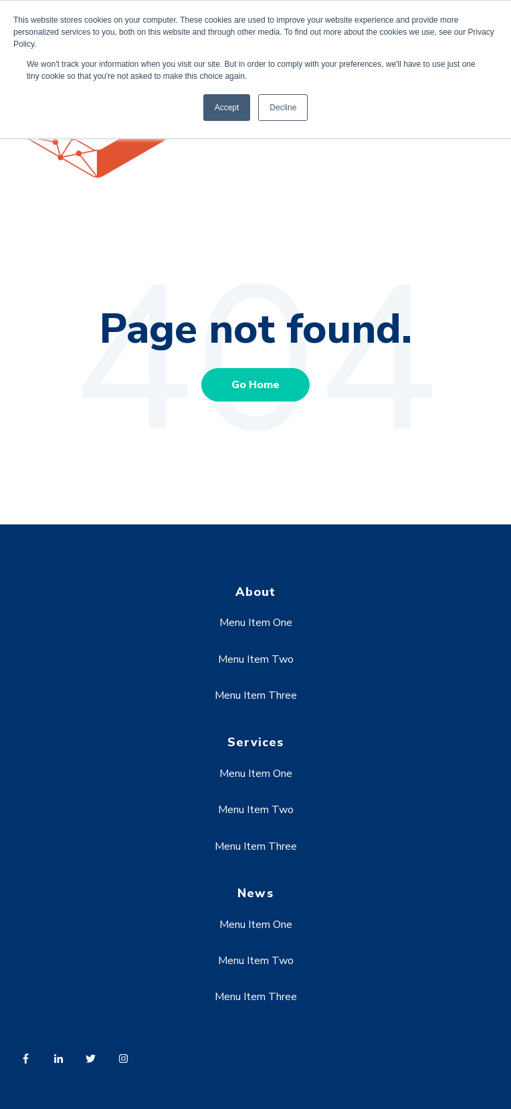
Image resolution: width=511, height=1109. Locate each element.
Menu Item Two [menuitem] (256, 659)
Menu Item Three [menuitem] (256, 695)
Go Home (255, 384)
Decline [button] (283, 107)
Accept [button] (227, 107)
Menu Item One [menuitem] (255, 622)
